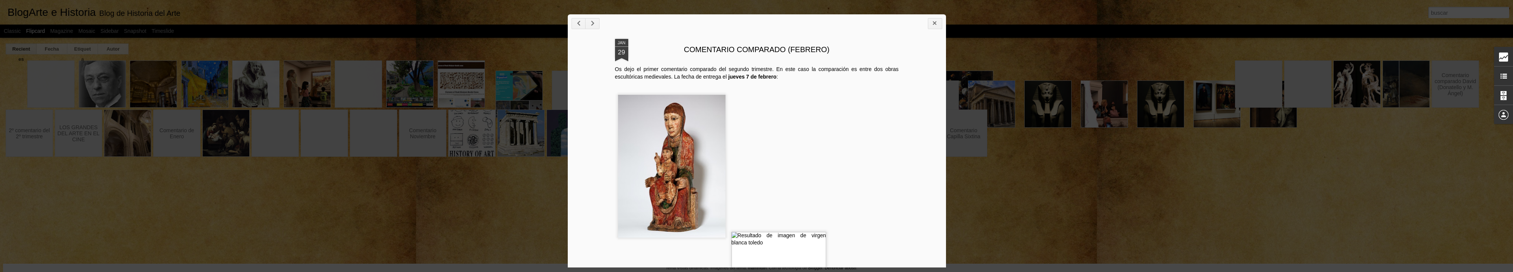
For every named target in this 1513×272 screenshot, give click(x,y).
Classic (12, 31)
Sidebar (110, 31)
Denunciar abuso (840, 268)
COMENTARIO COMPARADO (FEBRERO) (1404, 95)
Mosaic (86, 31)
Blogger (815, 268)
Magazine (61, 31)
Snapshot (135, 31)
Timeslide (163, 31)
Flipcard (35, 31)
